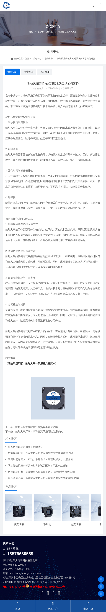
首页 (27, 58)
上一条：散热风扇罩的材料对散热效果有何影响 (31, 427)
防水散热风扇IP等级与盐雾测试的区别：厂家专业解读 (38, 465)
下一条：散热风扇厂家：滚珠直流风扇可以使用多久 (34, 431)
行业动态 (28, 71)
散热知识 (49, 58)
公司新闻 (45, 71)
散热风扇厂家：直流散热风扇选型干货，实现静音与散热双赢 (41, 471)
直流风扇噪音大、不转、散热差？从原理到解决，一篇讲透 (40, 459)
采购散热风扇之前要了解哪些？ (25, 446)
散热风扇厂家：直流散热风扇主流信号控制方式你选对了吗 (40, 453)
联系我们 (8, 543)
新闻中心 (37, 58)
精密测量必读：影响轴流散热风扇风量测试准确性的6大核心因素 (43, 478)
